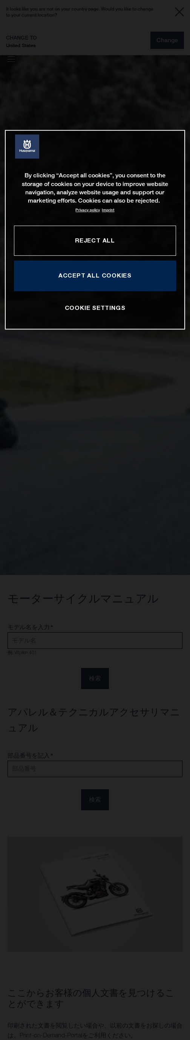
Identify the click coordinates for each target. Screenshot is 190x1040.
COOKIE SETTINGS (95, 308)
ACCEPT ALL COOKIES (95, 275)
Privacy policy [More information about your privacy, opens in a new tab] (87, 209)
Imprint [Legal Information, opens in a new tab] (108, 209)
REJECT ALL (95, 240)
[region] (95, 229)
